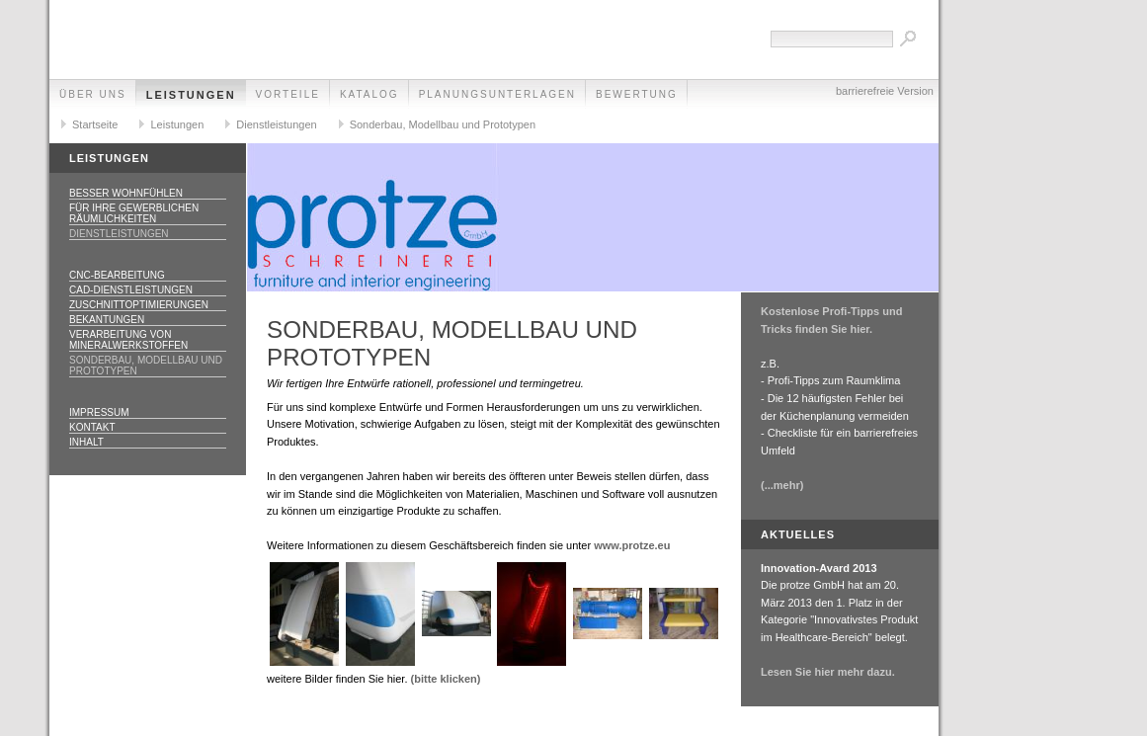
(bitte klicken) (446, 679)
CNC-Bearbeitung (117, 275)
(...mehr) (782, 485)
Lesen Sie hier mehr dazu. (828, 672)
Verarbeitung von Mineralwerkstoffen (128, 340)
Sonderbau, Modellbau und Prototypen (442, 124)
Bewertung (637, 94)
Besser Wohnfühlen (126, 193)
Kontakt (92, 427)
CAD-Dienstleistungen (131, 290)
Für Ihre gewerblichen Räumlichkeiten (134, 213)
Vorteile (288, 94)
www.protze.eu (632, 545)
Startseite (95, 124)
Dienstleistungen (276, 124)
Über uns (92, 94)
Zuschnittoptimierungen (138, 304)
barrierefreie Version (885, 91)
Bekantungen (106, 319)
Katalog (369, 94)
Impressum (99, 412)
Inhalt (86, 442)
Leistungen (191, 95)
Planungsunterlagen (497, 94)
